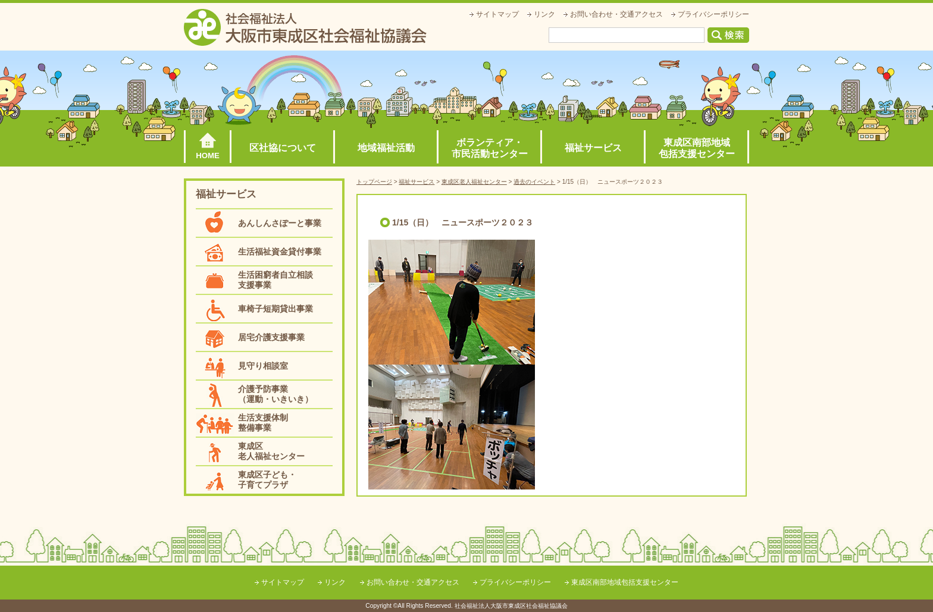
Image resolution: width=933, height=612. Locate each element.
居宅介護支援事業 (271, 337)
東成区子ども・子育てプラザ (267, 479)
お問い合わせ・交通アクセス (616, 14)
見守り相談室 (263, 366)
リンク (544, 14)
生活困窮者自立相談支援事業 (275, 280)
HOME (208, 155)
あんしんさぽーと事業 (279, 223)
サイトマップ (497, 14)
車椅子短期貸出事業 (275, 308)
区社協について (282, 148)
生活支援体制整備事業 (263, 422)
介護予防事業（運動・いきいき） (275, 394)
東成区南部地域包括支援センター (697, 148)
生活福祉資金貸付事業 (279, 251)
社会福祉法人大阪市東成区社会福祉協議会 (305, 27)
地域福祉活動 (386, 148)
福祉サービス (593, 148)
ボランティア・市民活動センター (490, 148)
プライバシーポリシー (713, 14)
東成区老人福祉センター (271, 451)
